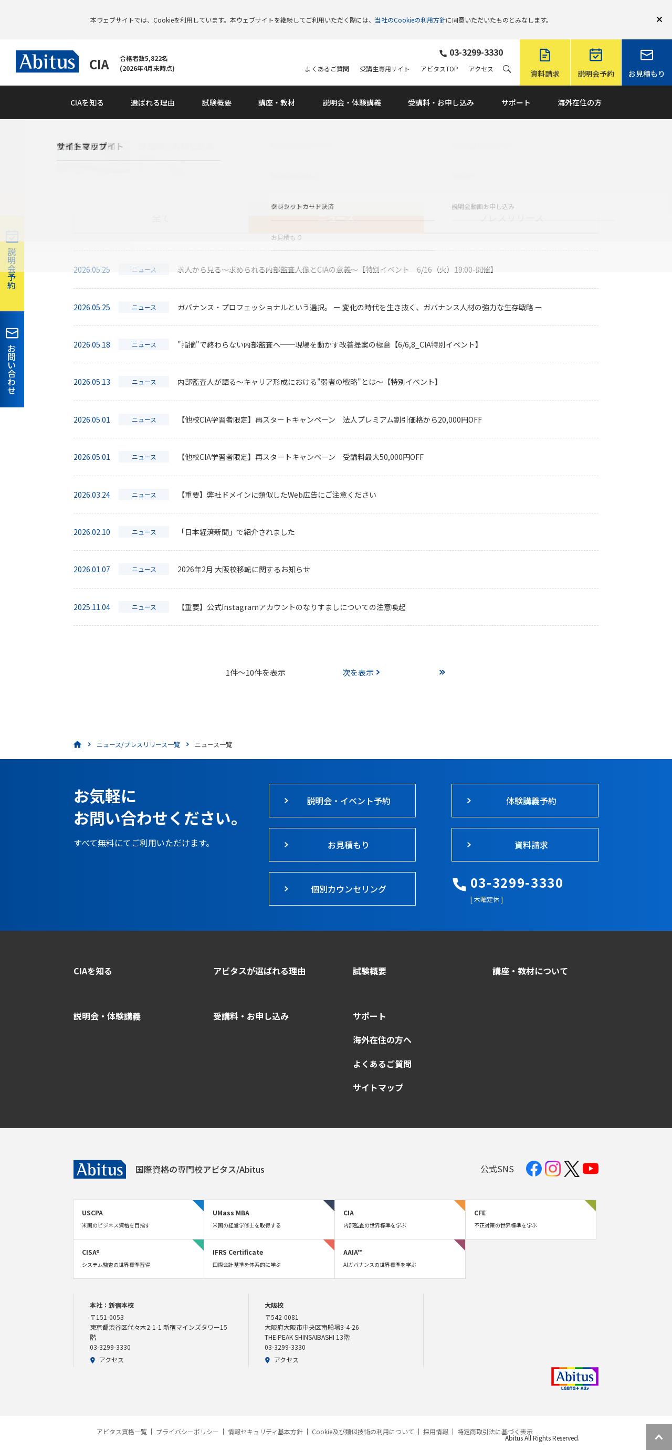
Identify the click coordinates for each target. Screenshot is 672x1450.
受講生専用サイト (385, 53)
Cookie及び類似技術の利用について (363, 1416)
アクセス (481, 53)
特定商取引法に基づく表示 (495, 1416)
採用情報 (435, 1416)
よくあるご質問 (327, 53)
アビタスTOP (439, 53)
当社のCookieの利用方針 (410, 11)
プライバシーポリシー (187, 1416)
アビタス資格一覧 (122, 1416)
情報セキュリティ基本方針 (265, 1416)
